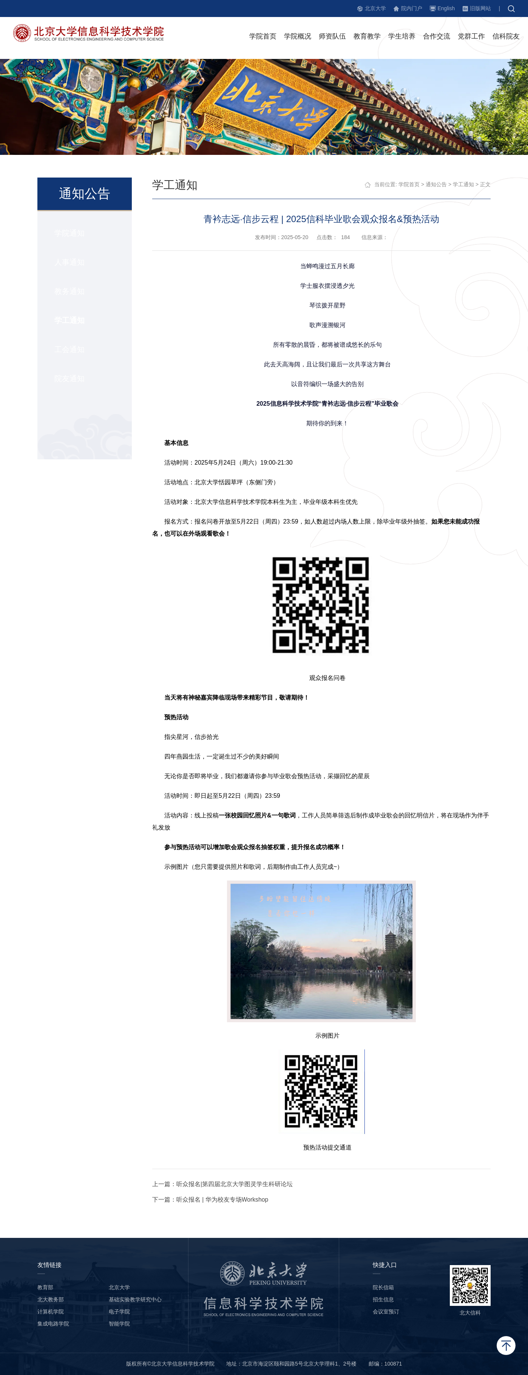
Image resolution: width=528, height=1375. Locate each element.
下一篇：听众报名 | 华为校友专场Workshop (211, 1199)
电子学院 (119, 1312)
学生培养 (401, 37)
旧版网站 (480, 8)
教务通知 (69, 291)
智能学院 (119, 1324)
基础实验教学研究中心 (135, 1299)
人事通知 (69, 262)
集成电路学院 (53, 1324)
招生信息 (383, 1299)
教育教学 (367, 37)
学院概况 (297, 37)
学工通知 (69, 321)
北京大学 (375, 8)
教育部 (45, 1287)
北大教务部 (50, 1299)
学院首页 (262, 37)
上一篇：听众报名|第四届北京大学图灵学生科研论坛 (223, 1184)
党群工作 (471, 37)
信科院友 (506, 37)
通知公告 (436, 185)
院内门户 (411, 8)
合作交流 (436, 37)
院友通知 (69, 379)
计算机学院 (50, 1312)
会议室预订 (386, 1312)
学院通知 (69, 233)
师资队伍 (332, 37)
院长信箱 (383, 1287)
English (446, 8)
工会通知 (69, 350)
